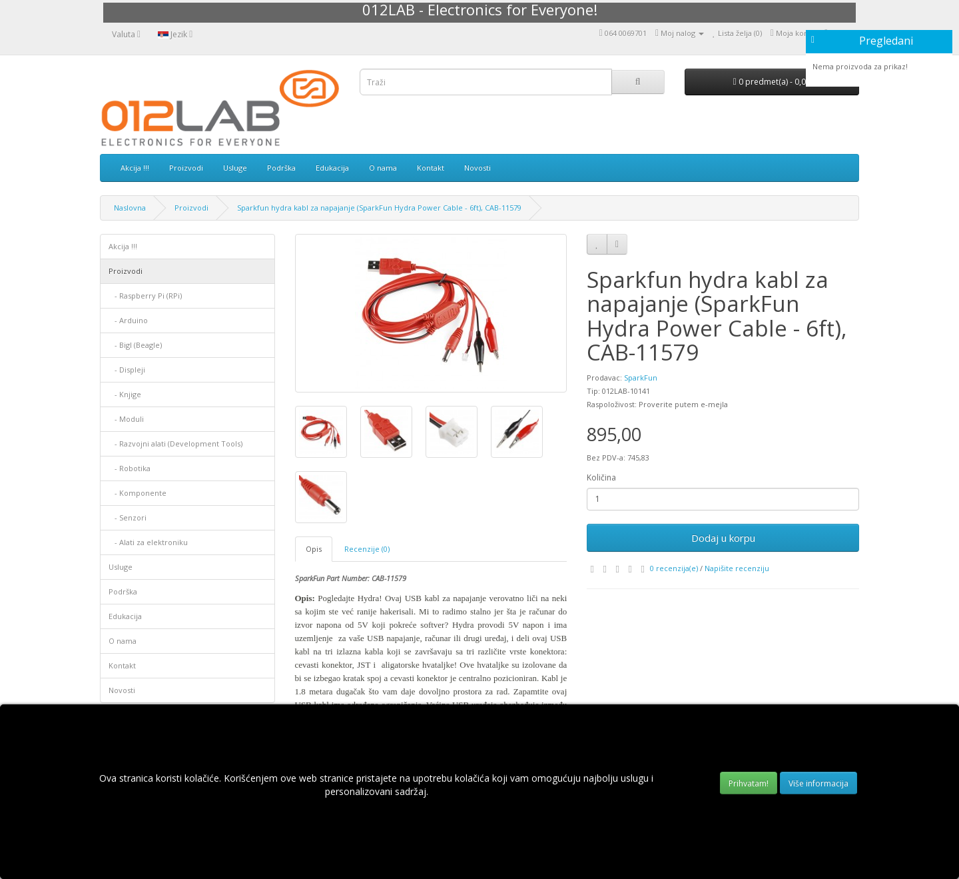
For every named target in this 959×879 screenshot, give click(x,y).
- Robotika (130, 468)
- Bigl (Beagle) (135, 345)
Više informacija (818, 783)
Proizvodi (186, 168)
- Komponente (137, 493)
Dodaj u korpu (723, 537)
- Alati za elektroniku (148, 542)
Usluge (235, 168)
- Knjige (125, 394)
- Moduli (126, 419)
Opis (314, 549)
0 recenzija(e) (674, 568)
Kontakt (430, 168)
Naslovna (130, 208)
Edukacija (332, 168)
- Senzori (128, 517)
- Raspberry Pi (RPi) (145, 296)
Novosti (477, 168)
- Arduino (128, 320)
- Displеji (127, 370)
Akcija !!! (135, 168)
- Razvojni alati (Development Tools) (175, 443)
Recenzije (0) (367, 549)
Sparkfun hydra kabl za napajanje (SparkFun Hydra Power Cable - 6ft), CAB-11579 (379, 208)
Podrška (281, 168)
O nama (383, 168)
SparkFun (640, 378)
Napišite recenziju (737, 568)
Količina (601, 477)
